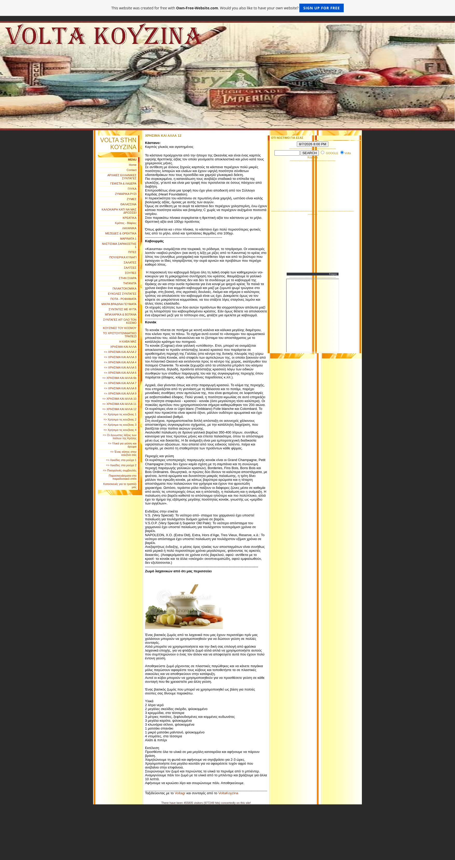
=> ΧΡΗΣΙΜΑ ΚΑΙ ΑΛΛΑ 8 (120, 388)
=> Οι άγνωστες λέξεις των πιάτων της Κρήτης (119, 437)
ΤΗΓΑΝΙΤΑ (129, 283)
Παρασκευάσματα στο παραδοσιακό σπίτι (122, 477)
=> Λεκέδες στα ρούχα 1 (121, 460)
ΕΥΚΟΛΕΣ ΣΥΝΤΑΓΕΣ (122, 293)
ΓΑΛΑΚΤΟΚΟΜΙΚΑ (124, 288)
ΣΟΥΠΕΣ (130, 272)
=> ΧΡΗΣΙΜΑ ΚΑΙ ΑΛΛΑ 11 (119, 403)
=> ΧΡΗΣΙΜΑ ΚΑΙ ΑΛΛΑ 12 (119, 409)
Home (132, 164)
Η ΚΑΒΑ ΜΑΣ (127, 341)
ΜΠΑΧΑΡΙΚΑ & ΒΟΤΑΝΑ (120, 314)
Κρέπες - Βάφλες (125, 223)
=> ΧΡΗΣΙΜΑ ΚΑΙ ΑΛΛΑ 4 (120, 362)
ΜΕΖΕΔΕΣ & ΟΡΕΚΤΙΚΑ (120, 233)
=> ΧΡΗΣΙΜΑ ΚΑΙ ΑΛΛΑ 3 (120, 357)
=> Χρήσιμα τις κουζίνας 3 (120, 424)
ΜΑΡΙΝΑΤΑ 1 (128, 238)
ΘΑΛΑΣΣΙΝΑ (128, 204)
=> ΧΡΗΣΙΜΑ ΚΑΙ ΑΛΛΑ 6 (120, 372)
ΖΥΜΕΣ (131, 199)
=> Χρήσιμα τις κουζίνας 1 (120, 414)
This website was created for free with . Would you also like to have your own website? (227, 8)
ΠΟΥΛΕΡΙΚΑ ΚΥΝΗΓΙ (122, 257)
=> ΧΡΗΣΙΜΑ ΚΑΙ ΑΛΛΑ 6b (119, 377)
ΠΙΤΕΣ (132, 252)
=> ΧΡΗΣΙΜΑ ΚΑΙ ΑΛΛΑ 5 (120, 367)
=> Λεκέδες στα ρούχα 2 (121, 465)
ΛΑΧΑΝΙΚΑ (129, 228)
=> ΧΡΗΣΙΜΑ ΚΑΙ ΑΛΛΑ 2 (120, 351)
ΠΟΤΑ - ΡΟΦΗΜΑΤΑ (123, 298)
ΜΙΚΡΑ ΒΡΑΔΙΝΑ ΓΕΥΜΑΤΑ (118, 304)
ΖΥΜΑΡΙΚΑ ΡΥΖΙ (125, 193)
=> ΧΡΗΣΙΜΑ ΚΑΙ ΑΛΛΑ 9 (120, 393)
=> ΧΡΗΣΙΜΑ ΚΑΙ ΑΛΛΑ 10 (119, 398)
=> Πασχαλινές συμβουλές (119, 470)
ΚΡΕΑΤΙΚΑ (129, 217)
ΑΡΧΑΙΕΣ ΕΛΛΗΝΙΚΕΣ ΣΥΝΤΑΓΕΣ (121, 177)
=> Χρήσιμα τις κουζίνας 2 (120, 419)
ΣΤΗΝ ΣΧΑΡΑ (127, 278)
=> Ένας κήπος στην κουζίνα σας (123, 453)
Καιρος (333, 274)
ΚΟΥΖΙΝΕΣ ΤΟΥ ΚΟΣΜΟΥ (119, 328)
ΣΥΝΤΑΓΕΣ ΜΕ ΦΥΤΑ (122, 309)
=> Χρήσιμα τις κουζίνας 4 (120, 429)
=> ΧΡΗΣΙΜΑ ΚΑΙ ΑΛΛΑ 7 (120, 383)
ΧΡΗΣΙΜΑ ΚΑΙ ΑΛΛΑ (123, 346)
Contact (131, 170)
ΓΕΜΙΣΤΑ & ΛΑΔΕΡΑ (123, 183)
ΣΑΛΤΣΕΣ (130, 267)
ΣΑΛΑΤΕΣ (130, 262)
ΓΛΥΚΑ (132, 188)
